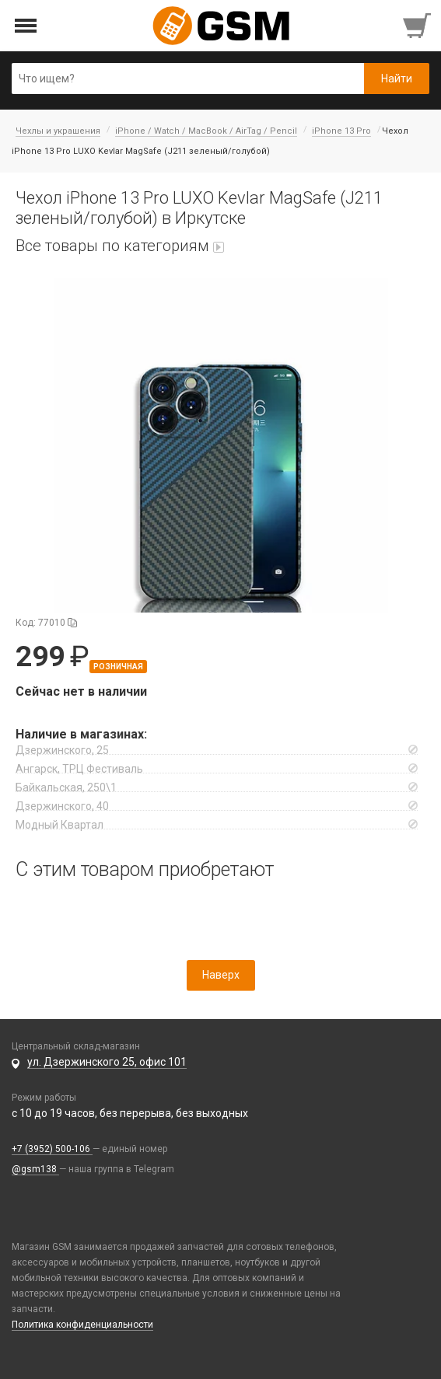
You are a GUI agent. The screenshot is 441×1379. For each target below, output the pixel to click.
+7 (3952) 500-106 (52, 1148)
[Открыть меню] (26, 26)
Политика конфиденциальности (82, 1324)
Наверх (221, 975)
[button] (220, 445)
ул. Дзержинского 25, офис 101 (107, 1062)
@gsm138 (35, 1169)
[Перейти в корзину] (418, 26)
